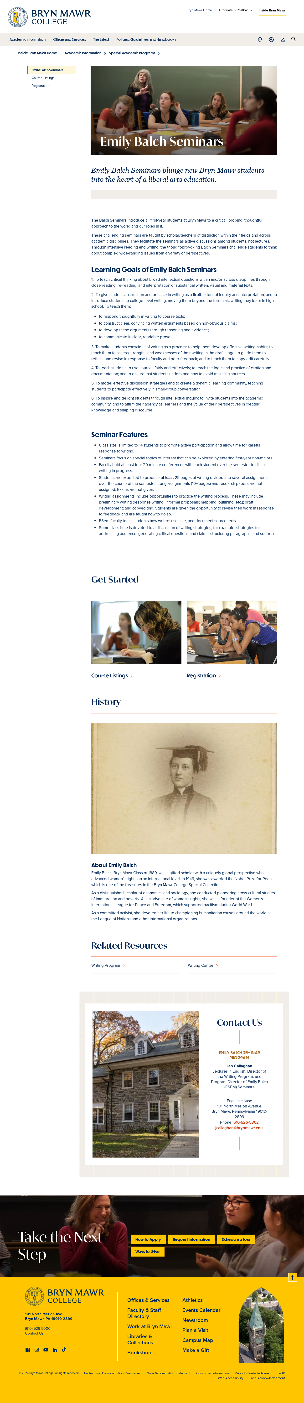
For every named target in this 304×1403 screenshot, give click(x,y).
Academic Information (27, 38)
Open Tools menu (271, 40)
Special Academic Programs (132, 53)
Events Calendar (201, 1310)
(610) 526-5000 (38, 1328)
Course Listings (109, 675)
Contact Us (34, 1333)
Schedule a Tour (236, 1239)
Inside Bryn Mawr (272, 10)
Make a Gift (195, 1350)
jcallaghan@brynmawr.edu (239, 1128)
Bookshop (139, 1352)
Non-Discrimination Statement (168, 1373)
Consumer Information (212, 1373)
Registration (201, 675)
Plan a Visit (195, 1330)
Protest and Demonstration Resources (112, 1373)
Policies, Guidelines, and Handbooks (145, 38)
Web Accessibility (230, 1378)
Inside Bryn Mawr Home (37, 53)
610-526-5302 (246, 1122)
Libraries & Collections (140, 1339)
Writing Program (105, 965)
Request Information (191, 1239)
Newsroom (195, 1320)
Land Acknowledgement (267, 1378)
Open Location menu (260, 40)
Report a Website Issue (252, 1373)
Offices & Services (148, 1300)
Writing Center (200, 965)
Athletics (192, 1300)
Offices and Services (68, 38)
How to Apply (148, 1239)
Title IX (280, 1373)
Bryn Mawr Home (199, 10)
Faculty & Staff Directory (144, 1313)
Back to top (293, 1276)
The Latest (100, 38)
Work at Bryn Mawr (149, 1326)
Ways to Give (147, 1251)
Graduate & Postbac (233, 10)
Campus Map (197, 1340)
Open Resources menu (283, 40)
